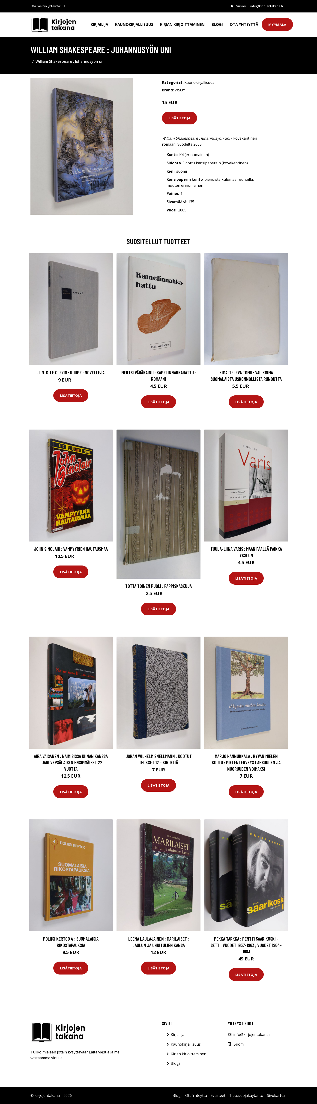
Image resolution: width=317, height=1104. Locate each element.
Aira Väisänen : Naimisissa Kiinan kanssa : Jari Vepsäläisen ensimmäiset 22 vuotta (71, 762)
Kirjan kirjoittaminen (182, 24)
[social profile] (65, 6)
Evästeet (218, 1095)
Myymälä (277, 24)
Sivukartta (276, 1095)
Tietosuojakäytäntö (246, 1095)
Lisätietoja (179, 118)
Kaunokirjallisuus (134, 24)
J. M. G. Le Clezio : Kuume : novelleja (71, 372)
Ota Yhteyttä (244, 24)
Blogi (217, 24)
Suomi (241, 6)
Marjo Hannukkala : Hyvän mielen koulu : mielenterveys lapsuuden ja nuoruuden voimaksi (246, 762)
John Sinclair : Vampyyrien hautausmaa (71, 549)
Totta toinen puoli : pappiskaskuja (158, 586)
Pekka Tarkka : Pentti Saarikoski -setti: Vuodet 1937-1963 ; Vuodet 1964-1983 (246, 945)
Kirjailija (99, 24)
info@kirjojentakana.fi (266, 6)
